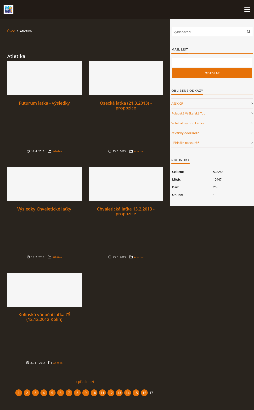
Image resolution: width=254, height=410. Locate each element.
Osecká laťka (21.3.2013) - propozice (126, 105)
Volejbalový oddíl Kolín (187, 123)
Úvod (11, 31)
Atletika (57, 151)
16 (144, 392)
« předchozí (84, 381)
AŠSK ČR (177, 103)
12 (111, 392)
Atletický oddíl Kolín (185, 133)
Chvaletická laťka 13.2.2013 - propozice (126, 211)
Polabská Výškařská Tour (189, 113)
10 (94, 392)
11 (102, 392)
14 (128, 392)
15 (136, 392)
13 (119, 392)
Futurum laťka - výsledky (44, 103)
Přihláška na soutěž (185, 143)
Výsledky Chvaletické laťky (44, 208)
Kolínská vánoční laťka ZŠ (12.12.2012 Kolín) (44, 317)
